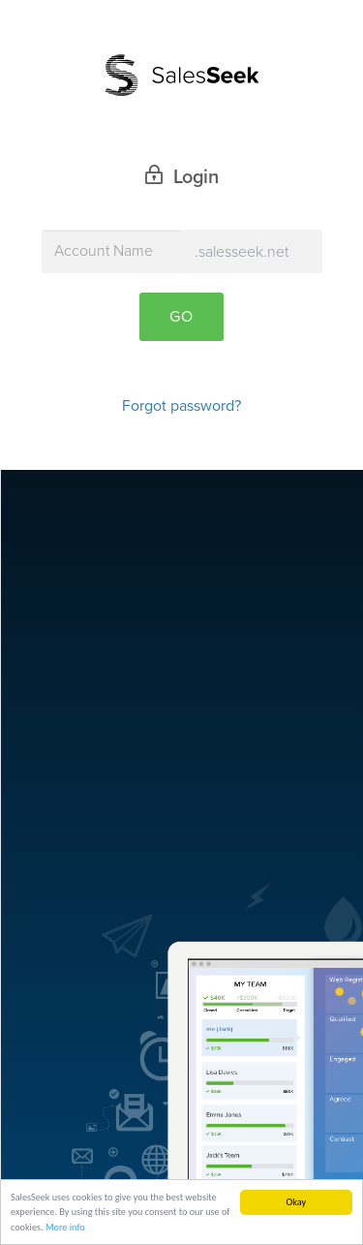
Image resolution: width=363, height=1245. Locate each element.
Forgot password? (181, 406)
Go (181, 317)
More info (65, 1229)
